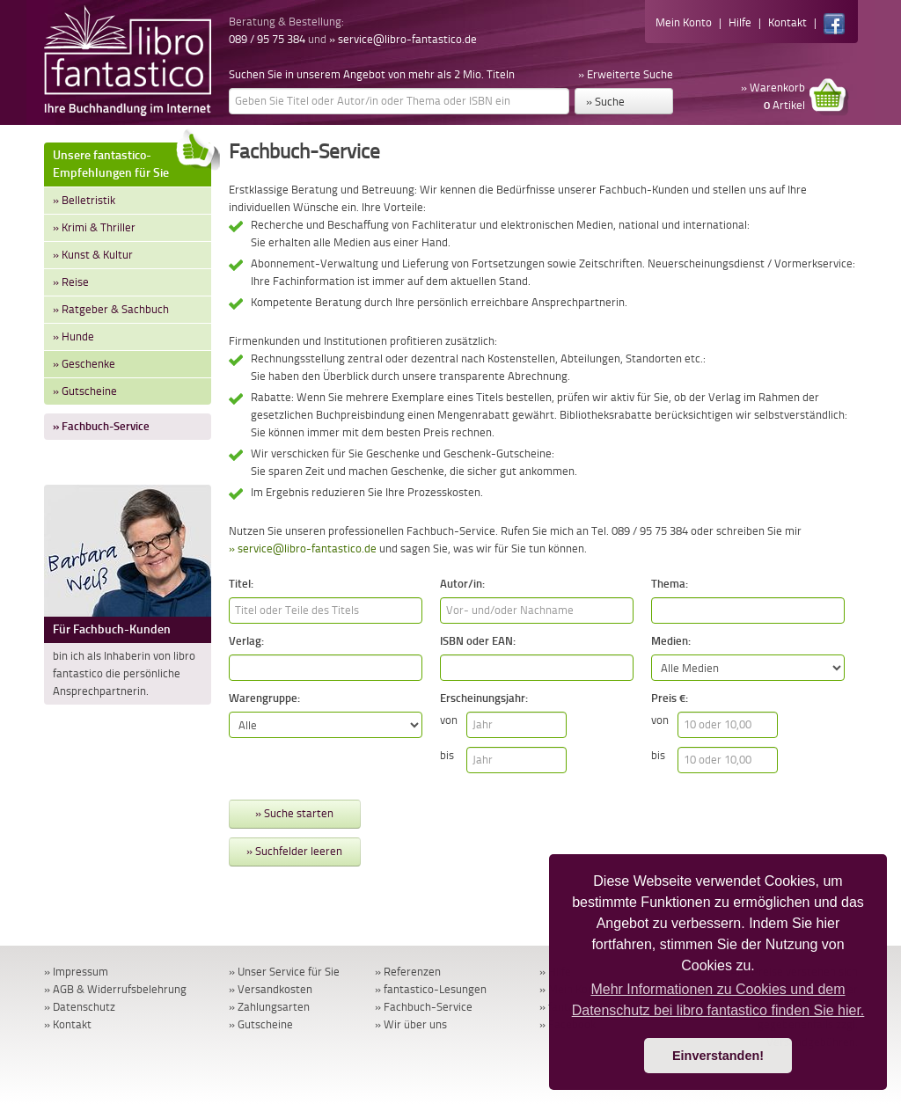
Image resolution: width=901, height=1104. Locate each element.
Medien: (671, 640)
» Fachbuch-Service (101, 426)
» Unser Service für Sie (284, 971)
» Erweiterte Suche (625, 74)
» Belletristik (84, 200)
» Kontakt (68, 1024)
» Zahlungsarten (269, 1006)
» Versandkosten (270, 989)
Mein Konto (684, 22)
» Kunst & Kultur (93, 254)
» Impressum (76, 971)
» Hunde (73, 336)
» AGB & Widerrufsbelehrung (115, 989)
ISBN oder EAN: (478, 640)
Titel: (241, 583)
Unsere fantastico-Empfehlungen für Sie (132, 161)
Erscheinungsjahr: (484, 698)
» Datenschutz (79, 1006)
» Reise (71, 282)
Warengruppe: (264, 698)
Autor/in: (462, 583)
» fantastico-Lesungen (431, 989)
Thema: (669, 583)
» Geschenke (84, 363)
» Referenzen (408, 971)
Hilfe (740, 22)
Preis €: (669, 698)
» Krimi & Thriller (94, 227)
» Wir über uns (411, 1024)
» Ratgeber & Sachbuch (111, 309)
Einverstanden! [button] (718, 1056)
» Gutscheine (85, 391)
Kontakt (787, 22)
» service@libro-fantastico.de (403, 39)
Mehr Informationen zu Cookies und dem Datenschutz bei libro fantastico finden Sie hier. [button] (718, 1000)
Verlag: (246, 640)
